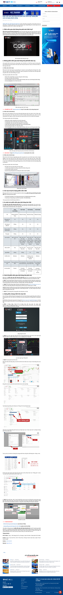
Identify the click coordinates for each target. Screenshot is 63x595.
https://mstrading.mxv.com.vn (35, 284)
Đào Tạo (22, 583)
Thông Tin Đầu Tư (19, 5)
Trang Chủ (5, 5)
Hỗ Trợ (34, 5)
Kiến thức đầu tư (7, 8)
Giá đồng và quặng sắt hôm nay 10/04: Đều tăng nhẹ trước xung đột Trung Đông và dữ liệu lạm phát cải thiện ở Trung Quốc (20, 562)
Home (3, 8)
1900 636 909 (40, 1)
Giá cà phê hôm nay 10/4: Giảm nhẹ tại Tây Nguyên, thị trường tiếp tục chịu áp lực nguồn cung (49, 562)
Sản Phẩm (11, 5)
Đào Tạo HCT (27, 5)
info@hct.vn (50, 1)
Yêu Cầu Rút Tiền (24, 588)
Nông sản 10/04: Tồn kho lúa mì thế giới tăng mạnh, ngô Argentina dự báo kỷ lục (20, 572)
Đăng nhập (49, 5)
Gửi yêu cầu (44, 25)
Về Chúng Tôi (23, 579)
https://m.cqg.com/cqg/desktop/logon (29, 300)
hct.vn (48, 592)
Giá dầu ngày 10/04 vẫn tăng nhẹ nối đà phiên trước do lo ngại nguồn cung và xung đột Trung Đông (49, 567)
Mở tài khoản (57, 5)
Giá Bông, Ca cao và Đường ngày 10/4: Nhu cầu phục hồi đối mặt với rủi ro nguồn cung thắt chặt (49, 572)
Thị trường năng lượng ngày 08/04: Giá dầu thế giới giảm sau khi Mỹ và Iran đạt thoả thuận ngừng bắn (20, 567)
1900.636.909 (9, 541)
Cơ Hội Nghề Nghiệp (41, 5)
